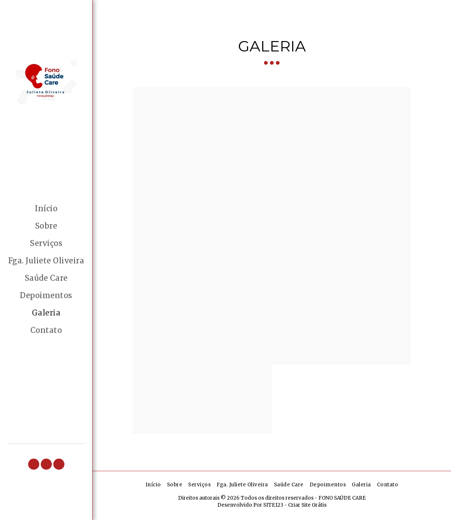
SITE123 (273, 505)
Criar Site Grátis (307, 505)
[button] (33, 464)
